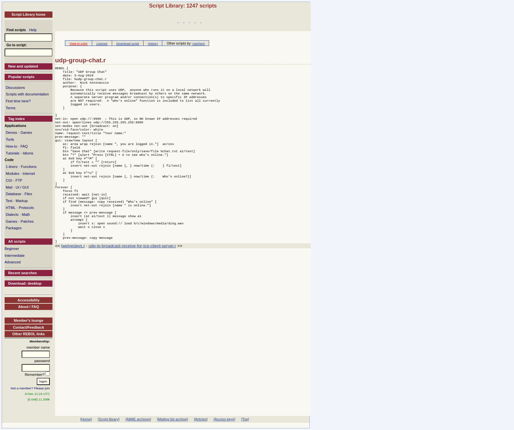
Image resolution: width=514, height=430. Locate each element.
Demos (11, 132)
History (153, 43)
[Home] (86, 419)
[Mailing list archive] (172, 419)
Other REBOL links (28, 334)
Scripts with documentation (27, 94)
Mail (9, 187)
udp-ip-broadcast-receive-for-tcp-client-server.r (132, 278)
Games (26, 132)
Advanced (13, 262)
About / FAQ (28, 307)
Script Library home (28, 14)
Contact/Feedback (28, 327)
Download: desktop (24, 283)
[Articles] (201, 419)
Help (33, 30)
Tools (10, 139)
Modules (12, 173)
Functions (29, 167)
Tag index (16, 119)
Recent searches (22, 273)
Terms (10, 108)
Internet (29, 173)
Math (26, 214)
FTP (18, 180)
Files (28, 194)
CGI (9, 180)
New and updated (23, 66)
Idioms (28, 153)
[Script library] (108, 419)
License (102, 43)
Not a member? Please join (30, 388)
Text (9, 201)
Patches (27, 221)
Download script (127, 43)
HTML (10, 208)
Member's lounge (28, 320)
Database (13, 194)
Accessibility (28, 300)
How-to (11, 146)
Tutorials (12, 153)
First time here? (18, 101)
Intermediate (15, 255)
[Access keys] (224, 419)
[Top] (245, 419)
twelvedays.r (73, 278)
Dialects (12, 214)
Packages (13, 228)
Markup (22, 201)
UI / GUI (22, 187)
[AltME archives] (138, 419)
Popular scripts (21, 77)
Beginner (12, 249)
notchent (198, 43)
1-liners (11, 167)
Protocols (26, 208)
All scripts (17, 241)
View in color (78, 43)
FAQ (24, 146)
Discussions (15, 88)
